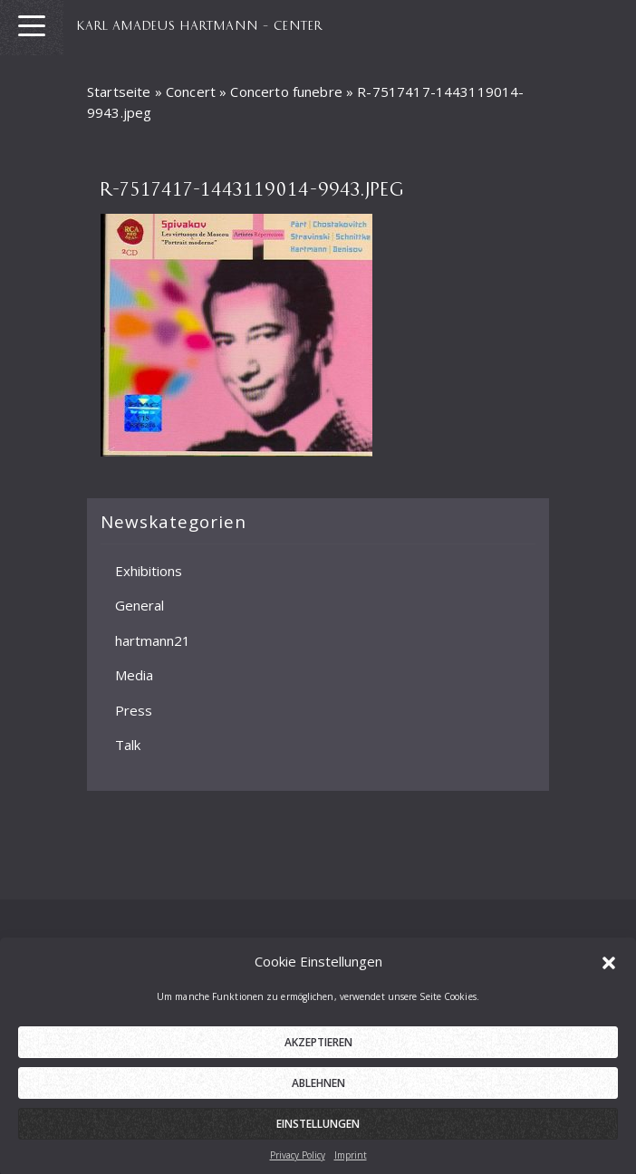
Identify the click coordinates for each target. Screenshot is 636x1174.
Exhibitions (148, 571)
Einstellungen (318, 1132)
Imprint (350, 1163)
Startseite (119, 91)
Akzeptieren (318, 1050)
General (139, 605)
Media (134, 675)
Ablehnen (318, 1091)
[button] (609, 969)
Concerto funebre (286, 91)
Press (133, 710)
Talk (127, 745)
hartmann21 (152, 640)
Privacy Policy (297, 1163)
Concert (191, 91)
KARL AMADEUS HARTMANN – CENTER (200, 24)
